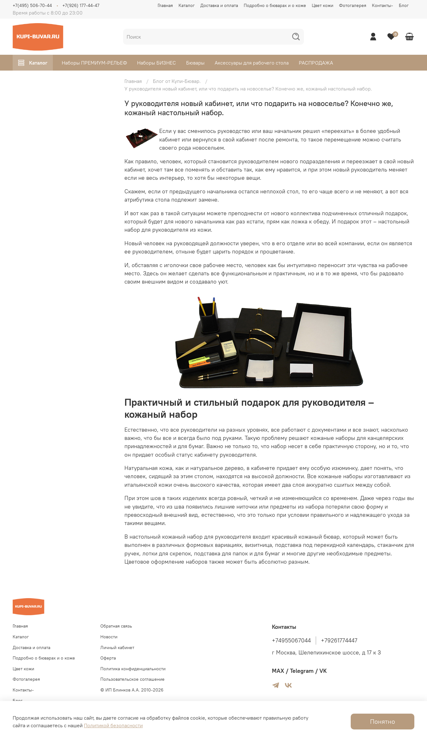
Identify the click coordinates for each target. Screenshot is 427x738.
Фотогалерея (352, 5)
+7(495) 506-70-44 (32, 5)
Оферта (108, 658)
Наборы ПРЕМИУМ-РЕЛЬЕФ (94, 62)
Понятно (382, 721)
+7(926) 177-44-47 (80, 5)
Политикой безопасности (113, 725)
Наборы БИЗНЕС (156, 62)
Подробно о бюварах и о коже (275, 5)
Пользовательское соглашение (132, 679)
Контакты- (382, 5)
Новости (108, 637)
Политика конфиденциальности (133, 669)
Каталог (187, 5)
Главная (165, 5)
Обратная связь (116, 626)
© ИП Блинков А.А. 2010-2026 (131, 690)
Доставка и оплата (219, 5)
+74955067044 (291, 640)
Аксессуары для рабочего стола (252, 62)
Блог (404, 5)
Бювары (195, 62)
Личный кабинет (117, 647)
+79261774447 (339, 640)
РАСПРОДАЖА (316, 62)
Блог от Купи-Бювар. (177, 81)
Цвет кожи (322, 5)
